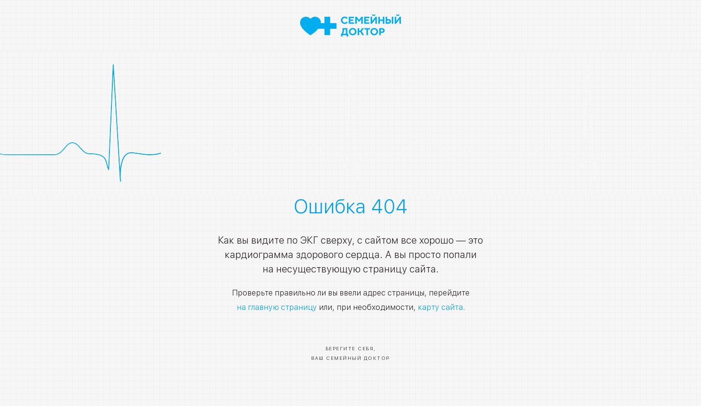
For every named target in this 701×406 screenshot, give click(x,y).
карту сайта (440, 307)
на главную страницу (277, 307)
